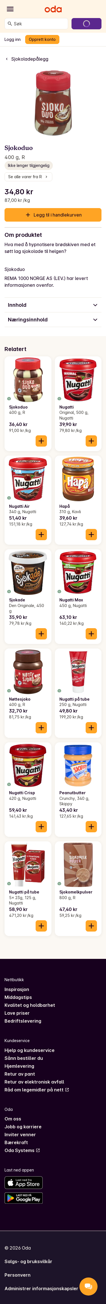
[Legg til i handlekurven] (41, 441)
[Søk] (10, 24)
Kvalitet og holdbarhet (30, 1005)
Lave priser (17, 1013)
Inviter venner (20, 1134)
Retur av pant (20, 1074)
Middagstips (18, 997)
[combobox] (40, 23)
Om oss (13, 1119)
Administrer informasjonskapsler (41, 1288)
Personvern (18, 1275)
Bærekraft (16, 1142)
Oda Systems (22, 1150)
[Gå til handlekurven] (86, 23)
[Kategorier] (10, 9)
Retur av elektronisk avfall (34, 1082)
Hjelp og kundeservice (30, 1050)
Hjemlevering (19, 1066)
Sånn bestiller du (24, 1058)
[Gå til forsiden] (53, 9)
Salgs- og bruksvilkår (28, 1261)
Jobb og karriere (23, 1126)
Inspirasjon (17, 989)
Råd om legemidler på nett (37, 1090)
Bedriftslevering (23, 1021)
